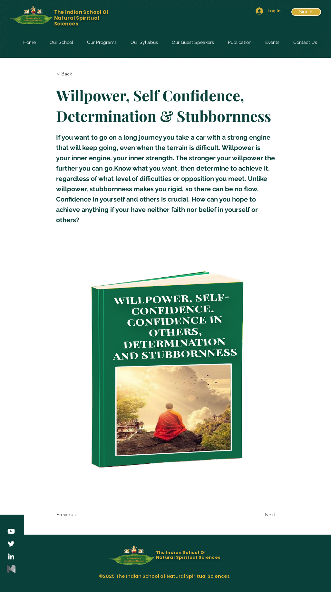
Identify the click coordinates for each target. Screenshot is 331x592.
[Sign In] (306, 12)
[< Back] (77, 73)
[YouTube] (11, 531)
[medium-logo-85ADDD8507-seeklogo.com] (11, 569)
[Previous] (77, 514)
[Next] (259, 514)
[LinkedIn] (11, 556)
